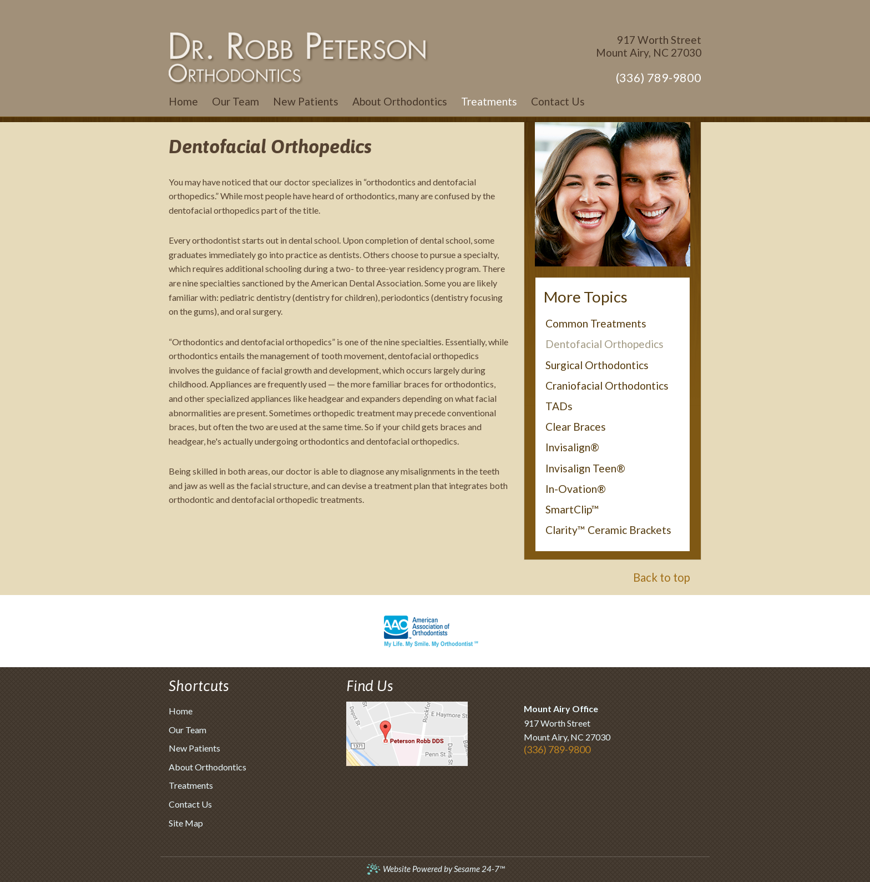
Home (181, 710)
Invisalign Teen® (585, 468)
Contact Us (190, 804)
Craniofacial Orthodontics (607, 385)
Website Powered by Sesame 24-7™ (435, 869)
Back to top (661, 577)
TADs (559, 406)
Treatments (191, 785)
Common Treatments (595, 323)
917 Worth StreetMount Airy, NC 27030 (648, 46)
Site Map (186, 823)
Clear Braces (575, 426)
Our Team (187, 729)
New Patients (194, 748)
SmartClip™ (572, 509)
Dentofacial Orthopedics (604, 343)
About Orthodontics (207, 767)
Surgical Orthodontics (597, 365)
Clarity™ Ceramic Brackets (608, 529)
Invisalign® (572, 447)
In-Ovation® (575, 488)
